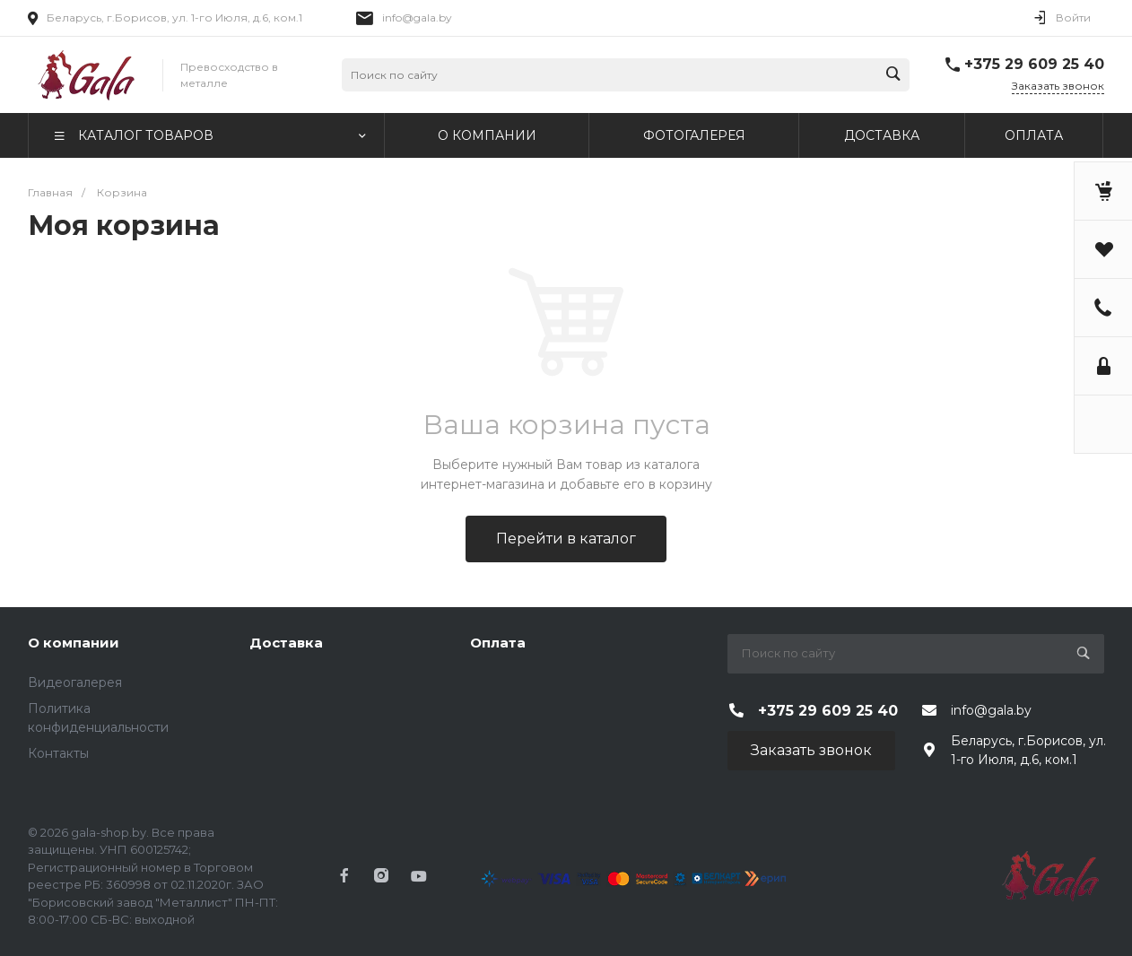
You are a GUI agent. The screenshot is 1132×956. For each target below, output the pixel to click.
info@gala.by (417, 17)
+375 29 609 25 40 (1034, 64)
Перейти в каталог (566, 538)
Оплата (498, 642)
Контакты (58, 753)
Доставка (286, 642)
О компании (73, 642)
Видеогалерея (75, 682)
